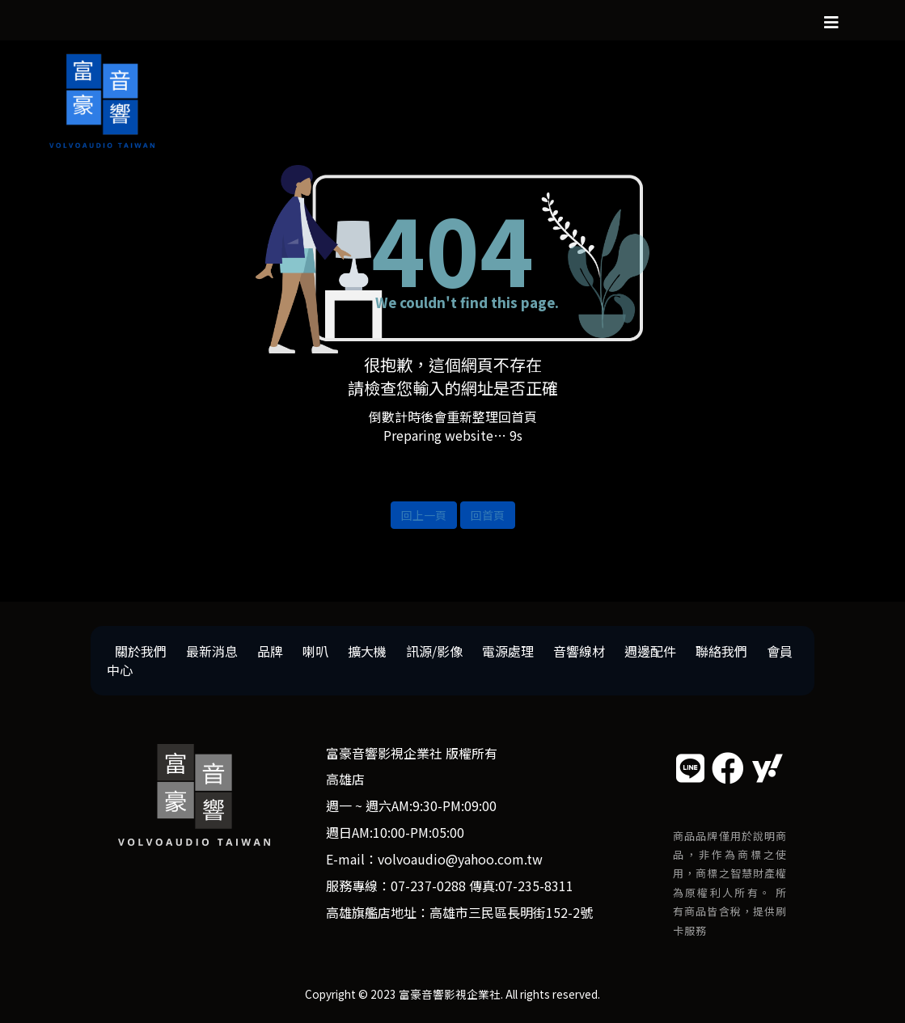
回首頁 (488, 515)
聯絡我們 (721, 651)
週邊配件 (650, 651)
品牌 (270, 651)
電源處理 (508, 651)
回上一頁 (423, 515)
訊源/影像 (434, 651)
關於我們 (141, 651)
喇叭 (315, 651)
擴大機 (367, 651)
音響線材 (579, 651)
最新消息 (212, 651)
